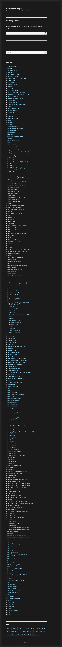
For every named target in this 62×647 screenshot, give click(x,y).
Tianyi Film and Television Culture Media (19, 483)
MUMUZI (10, 334)
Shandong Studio (12, 424)
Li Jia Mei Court (11, 271)
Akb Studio (10, 72)
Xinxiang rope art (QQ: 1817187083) (17, 555)
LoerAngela (10, 287)
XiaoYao (9, 547)
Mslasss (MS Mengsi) (13, 332)
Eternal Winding (12, 154)
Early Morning (11, 144)
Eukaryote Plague (12, 156)
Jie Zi (8, 231)
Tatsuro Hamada (12, 475)
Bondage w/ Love (12, 102)
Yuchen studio (11, 584)
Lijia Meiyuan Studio (13, 279)
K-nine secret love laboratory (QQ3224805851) (20, 249)
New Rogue (10, 348)
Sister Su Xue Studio (13, 443)
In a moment (11, 217)
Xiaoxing (10, 543)
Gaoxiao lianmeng (12, 176)
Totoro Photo (11, 493)
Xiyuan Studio (11, 559)
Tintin (9, 489)
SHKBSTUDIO (11, 436)
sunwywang (10, 469)
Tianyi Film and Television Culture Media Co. (20, 485)
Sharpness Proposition (14, 428)
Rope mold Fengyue (13, 400)
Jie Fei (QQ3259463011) (13, 229)
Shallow (9, 422)
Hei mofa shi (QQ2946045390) (15, 209)
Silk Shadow (10, 440)
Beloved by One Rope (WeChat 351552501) (18, 94)
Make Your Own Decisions (15, 305)
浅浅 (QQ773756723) (12, 610)
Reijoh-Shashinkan (12, 386)
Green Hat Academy (13, 187)
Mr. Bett (9, 326)
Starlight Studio (11, 461)
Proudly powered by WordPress (21, 642)
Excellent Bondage (12, 160)
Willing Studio (11, 525)
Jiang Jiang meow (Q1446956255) (16, 225)
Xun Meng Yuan (11, 563)
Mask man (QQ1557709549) (15, 308)
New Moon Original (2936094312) (16, 346)
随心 (8, 614)
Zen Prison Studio (12, 592)
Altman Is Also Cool (13, 74)
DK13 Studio (10, 134)
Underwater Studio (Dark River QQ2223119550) (20, 503)
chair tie (20, 628)
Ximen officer (11, 551)
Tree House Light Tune (14, 495)
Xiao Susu (10, 533)
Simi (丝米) (10, 441)
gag (8, 631)
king (8, 263)
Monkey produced (12, 324)
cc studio (10, 116)
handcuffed (13, 631)
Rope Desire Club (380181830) (15, 394)
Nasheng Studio (11, 342)
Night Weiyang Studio (13, 352)
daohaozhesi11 (11, 130)
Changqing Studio (12, 118)
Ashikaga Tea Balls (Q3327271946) (16, 78)
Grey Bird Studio (12, 189)
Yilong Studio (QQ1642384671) (15, 580)
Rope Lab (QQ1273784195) (14, 398)
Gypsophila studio (12, 193)
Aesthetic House (12, 70)
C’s (8, 114)
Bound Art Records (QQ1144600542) (17, 104)
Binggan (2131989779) (13, 96)
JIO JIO (9, 237)
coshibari (10, 124)
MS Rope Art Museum (13, 330)
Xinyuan (9, 557)
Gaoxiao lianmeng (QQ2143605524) (17, 177)
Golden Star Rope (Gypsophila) (16, 185)
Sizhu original (11, 445)
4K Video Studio (11, 66)
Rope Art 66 (10, 390)
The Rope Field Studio (13, 481)
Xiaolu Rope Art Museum (14, 539)
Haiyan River (11, 195)
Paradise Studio (11, 366)
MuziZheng (10, 336)
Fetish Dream (11, 166)
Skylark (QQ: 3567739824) (14, 451)
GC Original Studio (12, 179)
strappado (20, 634)
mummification (11, 634)
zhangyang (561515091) (13, 598)
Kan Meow (10, 255)
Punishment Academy (13, 376)
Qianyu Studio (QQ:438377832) (15, 378)
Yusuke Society (11, 588)
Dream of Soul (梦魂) (13, 140)
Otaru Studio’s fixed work (14, 364)
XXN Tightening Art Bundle (15, 565)
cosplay (32, 628)
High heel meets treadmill (15, 213)
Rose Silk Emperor (12, 404)
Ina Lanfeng (10, 219)
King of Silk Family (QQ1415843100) (17, 265)
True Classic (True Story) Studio (16, 497)
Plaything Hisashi (12, 370)
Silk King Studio (12, 438)
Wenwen (9, 519)
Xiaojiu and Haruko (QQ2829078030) (17, 537)
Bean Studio (10, 88)
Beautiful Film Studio (13, 90)
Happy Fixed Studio (13, 199)
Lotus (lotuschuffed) (13, 293)
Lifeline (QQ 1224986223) (14, 275)
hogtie (36, 631)
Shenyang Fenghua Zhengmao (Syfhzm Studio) (20, 432)
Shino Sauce (10, 434)
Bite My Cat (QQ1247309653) (15, 98)
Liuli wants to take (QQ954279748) (17, 283)
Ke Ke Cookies (11, 259)
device (38, 628)
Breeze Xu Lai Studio (13, 108)
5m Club (9, 68)
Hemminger (10, 211)
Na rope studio (11, 338)
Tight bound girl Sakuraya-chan (16, 487)
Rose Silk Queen (12, 406)
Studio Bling (10, 463)
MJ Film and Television (14, 322)
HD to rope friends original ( (15, 205)
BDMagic (10, 86)
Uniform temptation (13, 505)
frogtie (43, 628)
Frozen (9, 174)
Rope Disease (11, 396)
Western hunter (11, 521)
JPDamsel (10, 243)
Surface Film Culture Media (15, 473)
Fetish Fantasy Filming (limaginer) (17, 168)
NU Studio (10, 356)
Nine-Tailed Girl (12, 354)
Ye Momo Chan (11, 576)
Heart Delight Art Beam (14, 207)
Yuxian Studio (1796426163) (14, 590)
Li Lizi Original (11, 273)
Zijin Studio (10, 602)
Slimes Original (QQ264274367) (16, 455)
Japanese (42, 631)
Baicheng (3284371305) (13, 84)
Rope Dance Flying (12, 392)
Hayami (9, 203)
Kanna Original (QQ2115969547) (16, 257)
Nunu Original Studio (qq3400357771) (17, 360)
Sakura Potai (11, 414)
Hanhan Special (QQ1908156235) (16, 197)
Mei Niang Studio (12, 310)
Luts (8, 301)
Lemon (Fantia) (11, 267)
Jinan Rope (10, 235)
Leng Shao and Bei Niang (14, 269)
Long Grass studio (12, 291)
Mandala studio (11, 307)
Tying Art (10, 499)
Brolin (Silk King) (12, 110)
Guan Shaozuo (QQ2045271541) (15, 191)
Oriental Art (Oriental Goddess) (16, 362)
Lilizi (9, 281)
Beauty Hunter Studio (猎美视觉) (16, 92)
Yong (8, 582)
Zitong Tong (10, 604)
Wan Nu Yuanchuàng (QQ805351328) (17, 511)
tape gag (26, 634)
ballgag (9, 628)
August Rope (11, 80)
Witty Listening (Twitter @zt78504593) (18, 527)
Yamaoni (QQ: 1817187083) (14, 569)
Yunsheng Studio (12, 586)
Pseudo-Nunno (11, 374)
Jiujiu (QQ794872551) (13, 239)
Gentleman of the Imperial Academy (17, 181)
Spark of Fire (11, 457)
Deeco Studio (11, 132)
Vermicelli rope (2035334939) (15, 507)
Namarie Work (11, 340)
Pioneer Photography (13, 368)
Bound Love (10, 106)
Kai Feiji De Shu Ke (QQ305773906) (17, 251)
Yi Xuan (9, 578)
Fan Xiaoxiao (11, 164)
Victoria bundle (11, 509)
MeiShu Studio (11, 312)
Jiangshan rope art (12, 227)
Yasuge (9, 572)
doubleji (9, 138)
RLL (8, 388)
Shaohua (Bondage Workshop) (16, 426)
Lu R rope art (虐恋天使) (14, 299)
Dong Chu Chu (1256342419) (15, 136)
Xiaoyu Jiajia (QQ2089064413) (15, 549)
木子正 (9, 608)
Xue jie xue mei (11, 561)
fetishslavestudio (12, 170)
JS (7, 245)
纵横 (8, 612)
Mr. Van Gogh (11, 328)
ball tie (14, 628)
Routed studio (11, 410)
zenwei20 (10, 594)
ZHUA (9, 600)
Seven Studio (11, 420)
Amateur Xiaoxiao (12, 76)
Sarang (9, 416)
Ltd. (8, 297)
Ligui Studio (10, 277)
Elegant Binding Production (15, 146)
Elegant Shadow (12, 148)
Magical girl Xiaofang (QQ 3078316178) (18, 303)
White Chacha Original (14, 523)
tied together (35, 634)
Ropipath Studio (12, 402)
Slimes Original (11, 453)
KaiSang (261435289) (13, 253)
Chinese (26, 628)
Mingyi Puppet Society (13, 320)
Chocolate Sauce (12, 120)
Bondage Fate (11, 100)
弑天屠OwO (10, 606)
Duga (8, 142)
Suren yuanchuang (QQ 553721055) (17, 471)
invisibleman (11, 221)
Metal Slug (10, 318)
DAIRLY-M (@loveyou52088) (15, 128)
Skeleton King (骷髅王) (13, 449)
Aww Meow (10, 82)
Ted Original (11, 477)
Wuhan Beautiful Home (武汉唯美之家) (18, 529)
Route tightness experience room (17, 408)
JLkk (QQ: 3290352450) (13, 241)
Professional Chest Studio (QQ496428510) (19, 372)
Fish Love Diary (11, 172)
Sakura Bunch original (13, 412)
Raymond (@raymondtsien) (15, 382)
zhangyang (10, 596)
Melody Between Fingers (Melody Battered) (19, 314)
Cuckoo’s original (12, 126)
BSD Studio (10, 112)
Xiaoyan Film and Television (15, 545)
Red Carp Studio (12, 384)
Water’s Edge (11, 513)
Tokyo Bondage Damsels (14, 491)
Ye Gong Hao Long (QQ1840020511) (17, 574)
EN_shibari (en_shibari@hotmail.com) (18, 152)
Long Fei (9, 289)
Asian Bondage (14, 8)
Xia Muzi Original (12, 531)
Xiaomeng (10, 541)
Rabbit (9, 380)
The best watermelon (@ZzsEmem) (17, 479)
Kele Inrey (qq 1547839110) (14, 261)
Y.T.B (8, 567)
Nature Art (10, 344)
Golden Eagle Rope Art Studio (15, 183)
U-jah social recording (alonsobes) (17, 501)
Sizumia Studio (11, 447)
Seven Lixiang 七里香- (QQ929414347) (17, 418)
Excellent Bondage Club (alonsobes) (17, 162)
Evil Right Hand (11, 158)
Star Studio (10, 459)
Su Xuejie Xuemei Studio (14, 465)
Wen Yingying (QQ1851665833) (15, 517)
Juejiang (9, 247)
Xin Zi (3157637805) (12, 553)
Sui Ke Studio (11, 467)
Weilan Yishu (11, 515)
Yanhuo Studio (11, 571)
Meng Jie (9, 316)
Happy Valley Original (13, 201)
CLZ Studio (10, 122)
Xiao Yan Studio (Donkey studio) (16, 535)
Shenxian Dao (11, 430)
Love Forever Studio (13, 295)
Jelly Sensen (10, 223)
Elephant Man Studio (13, 150)
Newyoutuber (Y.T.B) (13, 350)
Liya (8, 285)
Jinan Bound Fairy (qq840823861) (16, 233)
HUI (8, 215)
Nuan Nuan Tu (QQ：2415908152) (16, 358)
